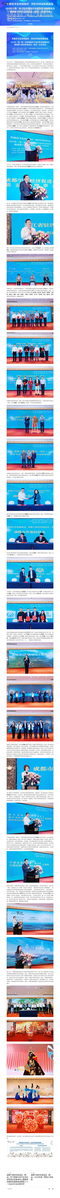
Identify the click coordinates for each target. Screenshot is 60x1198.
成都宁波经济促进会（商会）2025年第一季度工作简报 (42, 1177)
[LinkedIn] (49, 1189)
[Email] (52, 1189)
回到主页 (5, 3)
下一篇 (33, 1172)
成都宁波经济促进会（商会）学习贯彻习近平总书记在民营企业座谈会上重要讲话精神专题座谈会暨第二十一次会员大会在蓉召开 (17, 1179)
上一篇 (9, 1172)
